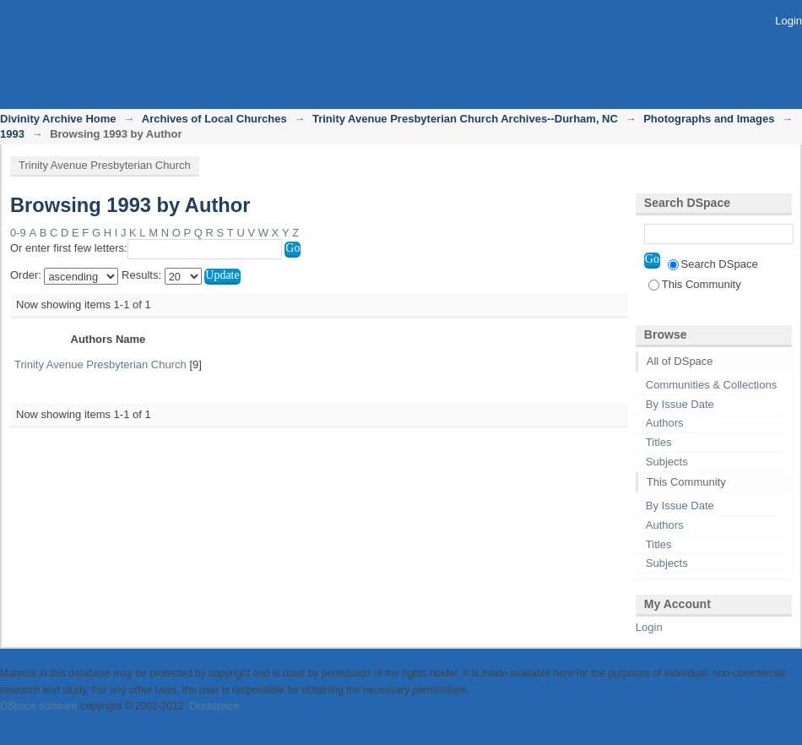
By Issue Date (680, 404)
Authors (665, 422)
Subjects (667, 461)
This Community (694, 284)
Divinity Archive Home (58, 118)
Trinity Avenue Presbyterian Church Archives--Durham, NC (465, 118)
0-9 (18, 232)
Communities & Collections (711, 384)
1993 (12, 134)
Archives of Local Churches (214, 118)
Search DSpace (713, 264)
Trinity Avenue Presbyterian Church (105, 165)
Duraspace (213, 706)
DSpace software (39, 706)
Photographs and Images (708, 118)
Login (788, 20)
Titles (659, 442)
